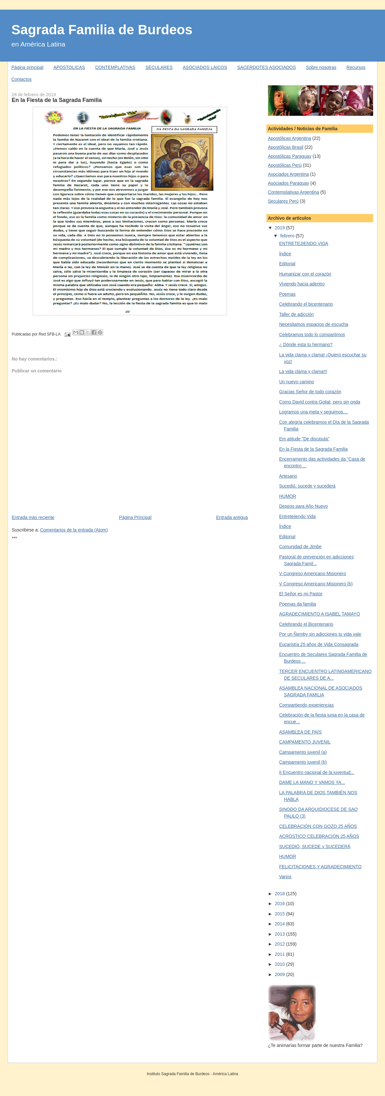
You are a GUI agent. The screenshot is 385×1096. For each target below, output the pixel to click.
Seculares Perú (283, 201)
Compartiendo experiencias (306, 705)
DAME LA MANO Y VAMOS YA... (312, 782)
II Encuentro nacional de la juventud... (316, 772)
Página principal (28, 67)
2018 (280, 893)
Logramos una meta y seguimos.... (313, 411)
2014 (280, 923)
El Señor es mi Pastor (300, 593)
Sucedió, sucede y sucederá (307, 486)
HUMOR (287, 496)
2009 (280, 974)
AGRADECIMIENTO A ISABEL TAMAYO (319, 613)
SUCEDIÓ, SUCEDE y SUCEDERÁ (314, 846)
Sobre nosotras (321, 67)
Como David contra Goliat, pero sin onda (319, 401)
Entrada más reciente (33, 517)
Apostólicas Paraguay (289, 156)
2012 (280, 944)
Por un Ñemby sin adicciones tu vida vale (320, 634)
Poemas (287, 294)
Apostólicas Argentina (289, 138)
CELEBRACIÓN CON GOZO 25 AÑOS (318, 826)
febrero (288, 235)
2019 (280, 227)
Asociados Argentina (288, 174)
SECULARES (159, 67)
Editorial (287, 263)
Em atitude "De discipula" (304, 438)
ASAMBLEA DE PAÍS (300, 732)
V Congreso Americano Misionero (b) (316, 583)
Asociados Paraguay (288, 183)
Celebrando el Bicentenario (306, 624)
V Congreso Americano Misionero (312, 573)
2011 (280, 954)
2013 (280, 934)
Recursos (356, 67)
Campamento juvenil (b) (303, 762)
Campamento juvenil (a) (303, 752)
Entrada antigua (232, 517)
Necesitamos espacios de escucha (313, 324)
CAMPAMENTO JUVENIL (305, 741)
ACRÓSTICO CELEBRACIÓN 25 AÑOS (319, 836)
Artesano (288, 476)
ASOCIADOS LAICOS (205, 67)
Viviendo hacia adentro (302, 283)
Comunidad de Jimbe (300, 546)
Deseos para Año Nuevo (303, 506)
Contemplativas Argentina (293, 192)
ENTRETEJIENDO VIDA (303, 243)
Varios (285, 876)
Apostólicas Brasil (286, 147)
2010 (280, 964)
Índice (285, 253)
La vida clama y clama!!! (303, 371)
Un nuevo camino (296, 381)
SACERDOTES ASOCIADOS (266, 67)
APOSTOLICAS (69, 67)
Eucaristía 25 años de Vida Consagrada (318, 644)
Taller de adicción (296, 314)
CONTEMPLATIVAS (115, 67)
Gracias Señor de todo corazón (310, 391)
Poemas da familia (297, 604)
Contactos (22, 79)
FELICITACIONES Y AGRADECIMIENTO (320, 866)
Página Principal (135, 517)
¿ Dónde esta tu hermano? (306, 344)
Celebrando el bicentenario (306, 304)
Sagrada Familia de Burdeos (102, 29)
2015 (280, 913)
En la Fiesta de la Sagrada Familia (57, 100)
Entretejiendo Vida (297, 516)
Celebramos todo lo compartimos (312, 334)
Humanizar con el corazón (305, 273)
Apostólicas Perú (285, 165)
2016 (280, 903)
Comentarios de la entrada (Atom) (74, 529)
